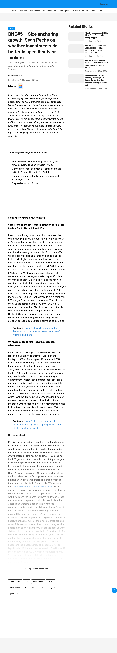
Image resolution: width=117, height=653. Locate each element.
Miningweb (64, 10)
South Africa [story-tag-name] (15, 581)
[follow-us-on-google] (20, 86)
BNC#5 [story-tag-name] (34, 588)
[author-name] (89, 41)
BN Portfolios (49, 10)
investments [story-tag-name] (38, 581)
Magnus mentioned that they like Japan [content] (33, 486)
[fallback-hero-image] (76, 36)
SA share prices (80, 10)
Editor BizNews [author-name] (15, 76)
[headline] (97, 35)
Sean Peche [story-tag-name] (15, 588)
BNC (14, 10)
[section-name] (11, 28)
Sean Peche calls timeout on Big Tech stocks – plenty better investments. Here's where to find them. (37, 331)
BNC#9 (23, 10)
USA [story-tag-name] (26, 581)
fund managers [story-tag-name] (48, 588)
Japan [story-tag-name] (50, 581)
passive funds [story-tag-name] (15, 594)
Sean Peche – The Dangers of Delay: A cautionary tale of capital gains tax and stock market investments (37, 424)
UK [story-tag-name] (26, 588)
